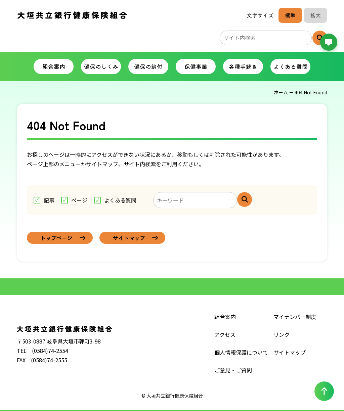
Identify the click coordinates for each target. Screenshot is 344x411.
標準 (290, 15)
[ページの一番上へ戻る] (324, 391)
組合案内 (53, 66)
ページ (79, 200)
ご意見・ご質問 (233, 370)
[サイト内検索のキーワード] (266, 38)
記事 (49, 200)
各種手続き (243, 66)
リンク (281, 334)
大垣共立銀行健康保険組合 (72, 15)
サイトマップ (289, 352)
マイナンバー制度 (294, 317)
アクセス (224, 334)
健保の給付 (148, 66)
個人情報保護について (241, 352)
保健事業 (195, 66)
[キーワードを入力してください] (195, 200)
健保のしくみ (101, 66)
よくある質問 (290, 66)
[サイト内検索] (244, 199)
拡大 (315, 15)
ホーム (281, 92)
